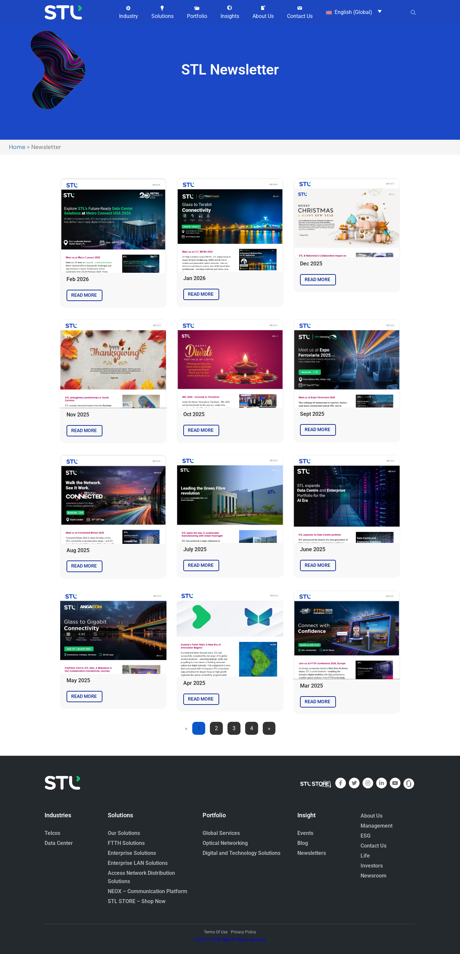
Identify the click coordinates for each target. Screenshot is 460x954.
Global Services (221, 833)
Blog (302, 843)
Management (376, 826)
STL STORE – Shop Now (137, 901)
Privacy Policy (243, 932)
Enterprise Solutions (132, 853)
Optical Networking (225, 843)
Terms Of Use (216, 932)
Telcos (52, 833)
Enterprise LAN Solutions (138, 863)
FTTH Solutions (126, 843)
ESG (366, 836)
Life (365, 856)
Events (305, 833)
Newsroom (373, 876)
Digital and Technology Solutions (241, 853)
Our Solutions (124, 833)
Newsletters (311, 853)
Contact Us (373, 846)
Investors (372, 866)
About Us (372, 816)
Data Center (59, 843)
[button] (128, 12)
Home (17, 147)
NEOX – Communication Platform (147, 891)
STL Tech (222, 939)
